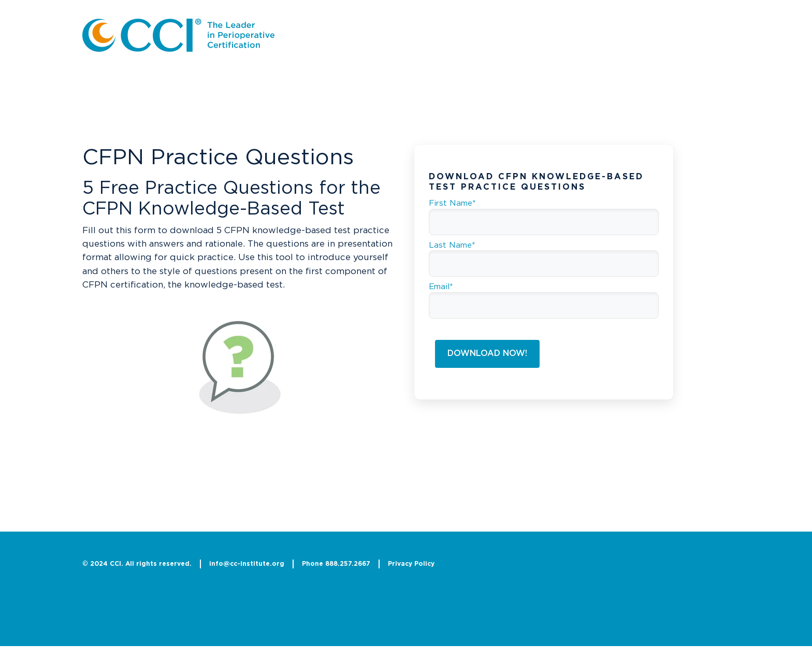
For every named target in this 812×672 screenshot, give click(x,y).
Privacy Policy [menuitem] (411, 564)
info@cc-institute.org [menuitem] (246, 564)
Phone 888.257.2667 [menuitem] (336, 564)
